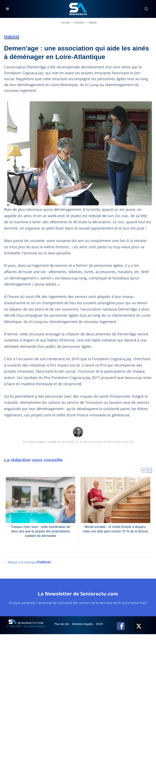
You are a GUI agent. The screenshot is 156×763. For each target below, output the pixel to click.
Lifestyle (79, 22)
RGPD (100, 624)
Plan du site (62, 624)
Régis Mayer (37, 441)
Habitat (92, 22)
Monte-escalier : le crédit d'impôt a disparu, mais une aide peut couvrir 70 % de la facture (115, 529)
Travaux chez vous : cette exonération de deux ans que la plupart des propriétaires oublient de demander (40, 531)
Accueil (65, 22)
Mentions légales (83, 624)
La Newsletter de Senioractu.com (78, 593)
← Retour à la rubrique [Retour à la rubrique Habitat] (27, 562)
